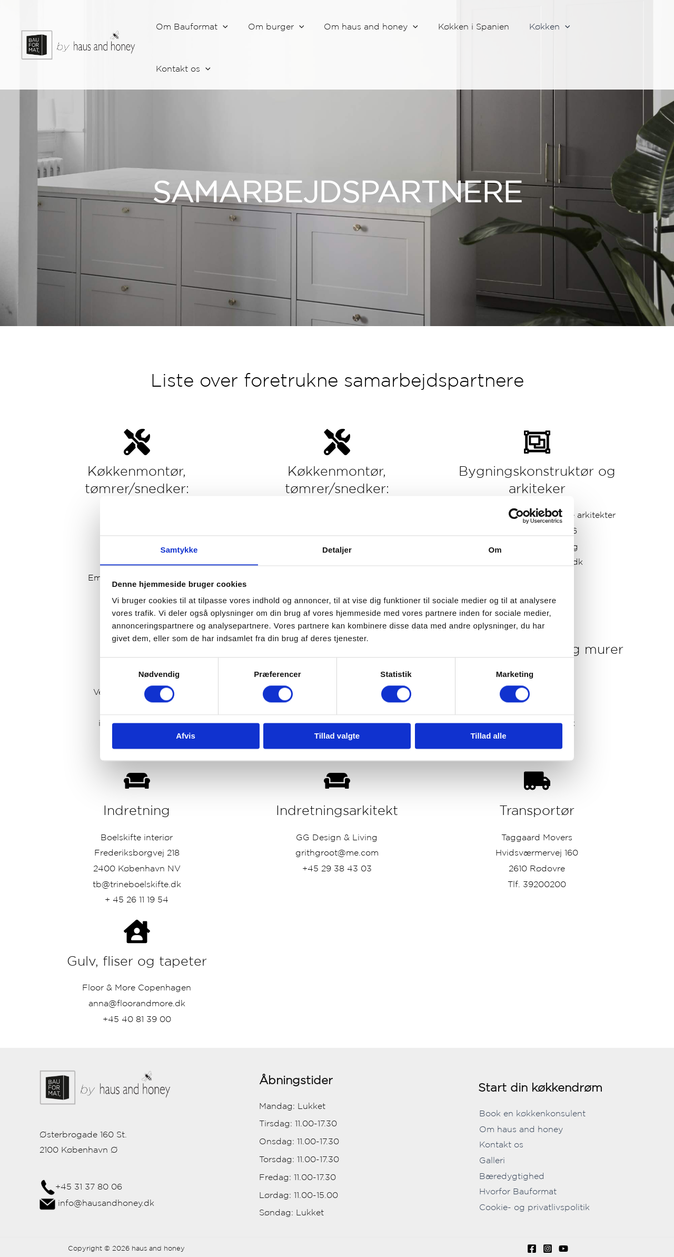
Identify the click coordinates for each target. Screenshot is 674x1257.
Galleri (491, 1160)
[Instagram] (547, 1248)
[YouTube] (563, 1248)
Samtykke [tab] (179, 549)
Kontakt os (500, 1144)
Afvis (185, 736)
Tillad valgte (337, 736)
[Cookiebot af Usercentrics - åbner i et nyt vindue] (516, 515)
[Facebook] (532, 1248)
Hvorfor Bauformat (517, 1191)
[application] (238, 27)
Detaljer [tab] (337, 549)
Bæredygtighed (510, 1176)
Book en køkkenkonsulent (531, 1113)
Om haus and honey (520, 1129)
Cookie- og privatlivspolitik (533, 1207)
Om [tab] (494, 549)
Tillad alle (488, 736)
